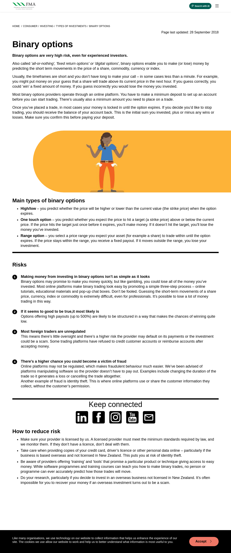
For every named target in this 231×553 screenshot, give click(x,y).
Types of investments (71, 26)
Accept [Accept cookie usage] (203, 541)
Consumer (30, 26)
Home (16, 26)
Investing (47, 26)
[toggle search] (200, 6)
